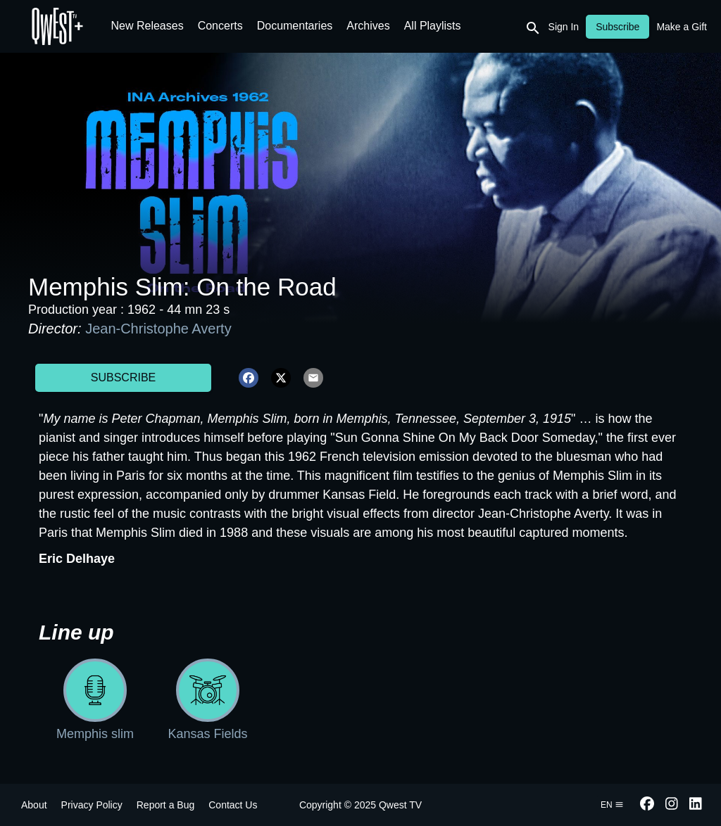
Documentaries (295, 26)
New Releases (147, 26)
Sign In (563, 26)
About (34, 805)
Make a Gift (681, 26)
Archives (367, 26)
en (612, 805)
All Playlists (432, 26)
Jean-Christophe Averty (158, 328)
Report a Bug (166, 805)
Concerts (220, 26)
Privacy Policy (92, 805)
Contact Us (232, 805)
